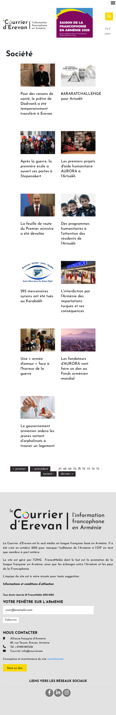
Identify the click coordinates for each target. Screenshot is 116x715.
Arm (107, 34)
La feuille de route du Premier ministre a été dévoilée (37, 229)
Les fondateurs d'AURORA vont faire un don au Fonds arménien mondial (74, 369)
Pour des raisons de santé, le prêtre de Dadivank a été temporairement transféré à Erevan (37, 104)
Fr (107, 29)
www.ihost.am (55, 659)
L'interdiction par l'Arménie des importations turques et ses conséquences (75, 301)
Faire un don (15, 668)
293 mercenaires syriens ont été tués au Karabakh (37, 296)
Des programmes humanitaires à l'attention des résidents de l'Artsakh (75, 234)
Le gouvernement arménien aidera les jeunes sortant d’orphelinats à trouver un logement (38, 436)
